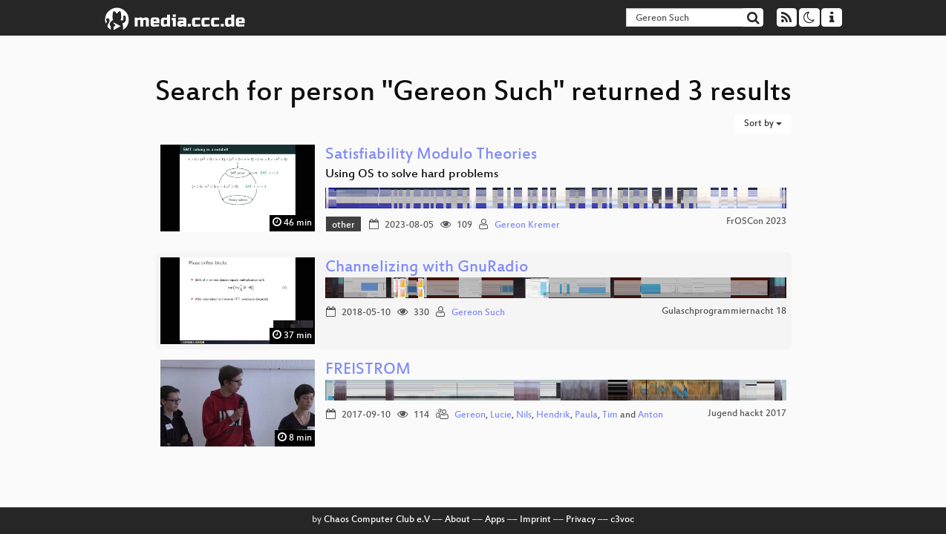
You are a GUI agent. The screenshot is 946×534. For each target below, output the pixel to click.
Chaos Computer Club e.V (377, 520)
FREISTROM (368, 370)
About (457, 520)
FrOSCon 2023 (756, 222)
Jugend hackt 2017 (747, 414)
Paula (586, 415)
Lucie (501, 415)
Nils (524, 415)
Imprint (535, 520)
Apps (495, 520)
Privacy (581, 520)
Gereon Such (478, 313)
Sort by (763, 124)
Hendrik (553, 415)
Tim (610, 415)
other (343, 225)
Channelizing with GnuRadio (426, 268)
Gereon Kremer (527, 225)
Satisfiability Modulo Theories (431, 155)
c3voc (622, 520)
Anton (650, 415)
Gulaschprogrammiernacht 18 (724, 311)
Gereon (470, 415)
